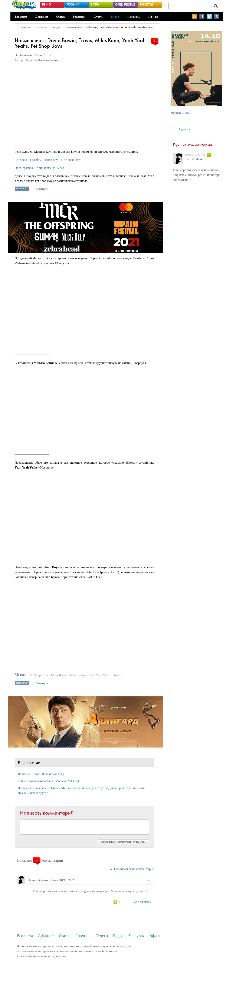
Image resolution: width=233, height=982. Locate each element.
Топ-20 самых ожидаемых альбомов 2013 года (49, 781)
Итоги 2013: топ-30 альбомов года (41, 774)
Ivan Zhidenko (38, 880)
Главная (25, 27)
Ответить (144, 901)
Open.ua (184, 129)
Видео (115, 16)
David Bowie (77, 675)
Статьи (60, 16)
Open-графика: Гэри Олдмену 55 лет (39, 168)
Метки (20, 675)
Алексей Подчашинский (42, 60)
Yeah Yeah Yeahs (100, 675)
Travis (117, 675)
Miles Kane (58, 675)
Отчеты (98, 16)
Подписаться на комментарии (134, 869)
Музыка (41, 27)
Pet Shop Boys (38, 675)
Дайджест (41, 16)
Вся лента (21, 16)
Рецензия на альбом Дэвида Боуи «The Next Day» (48, 159)
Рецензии (79, 16)
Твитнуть (42, 189)
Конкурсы (133, 16)
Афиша (153, 16)
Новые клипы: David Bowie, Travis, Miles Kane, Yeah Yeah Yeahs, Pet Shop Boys (110, 27)
